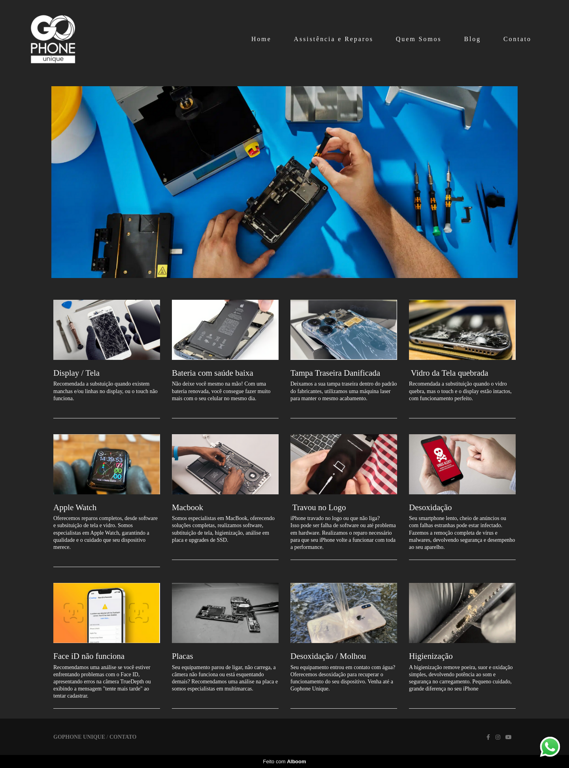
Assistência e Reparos (333, 39)
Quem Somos (419, 39)
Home (261, 39)
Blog (472, 39)
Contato (517, 39)
